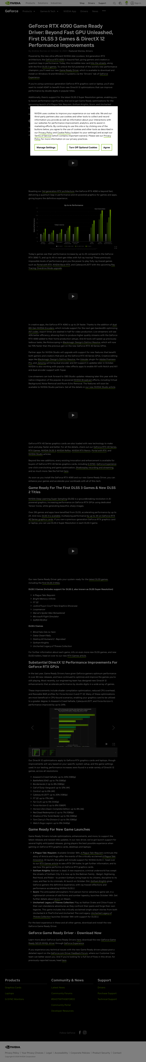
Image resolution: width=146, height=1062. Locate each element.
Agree (106, 147)
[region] (74, 131)
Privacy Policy (45, 132)
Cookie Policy (64, 132)
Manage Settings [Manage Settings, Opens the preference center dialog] (46, 147)
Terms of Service (43, 135)
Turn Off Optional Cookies (83, 147)
